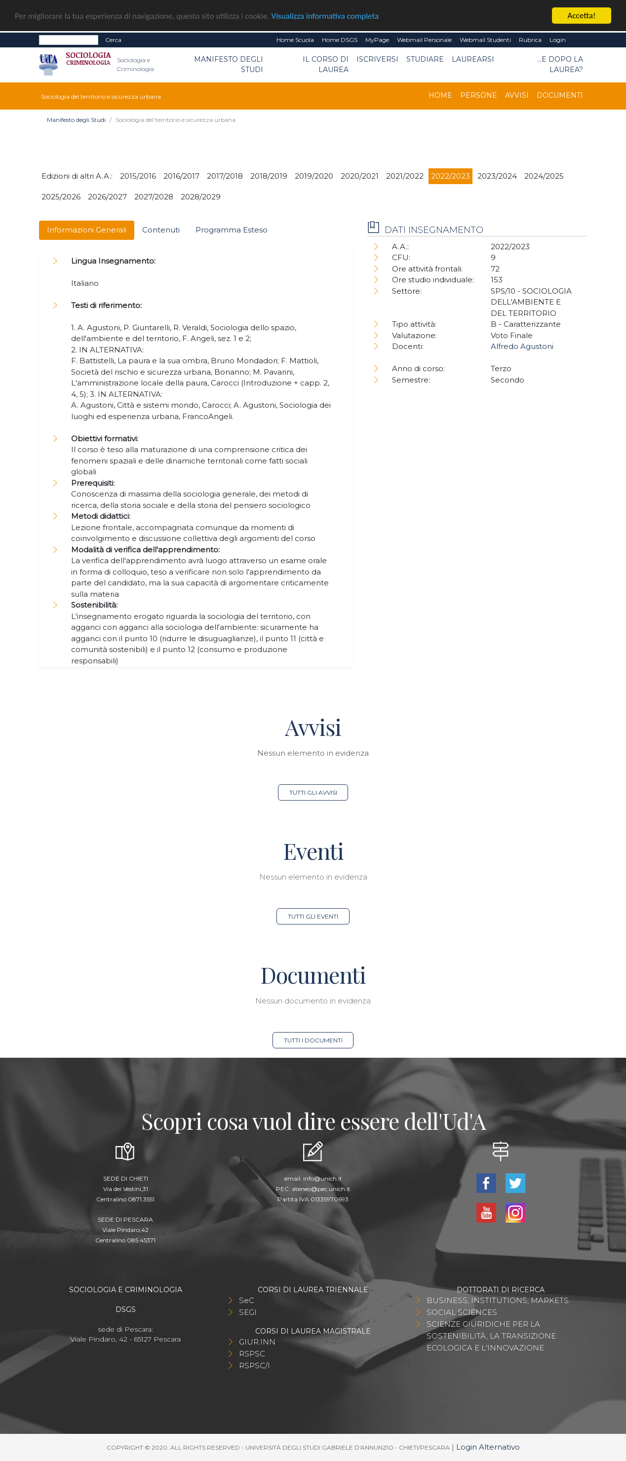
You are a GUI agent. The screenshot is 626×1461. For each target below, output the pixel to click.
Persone (478, 95)
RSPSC (252, 1353)
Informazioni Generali (86, 229)
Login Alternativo (488, 1447)
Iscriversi (377, 59)
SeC (246, 1300)
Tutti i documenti (313, 1040)
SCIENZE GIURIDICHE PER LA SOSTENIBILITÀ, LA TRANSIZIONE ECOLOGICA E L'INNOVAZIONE (491, 1335)
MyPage (377, 39)
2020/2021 (360, 176)
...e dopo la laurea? (560, 64)
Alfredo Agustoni (522, 346)
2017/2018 (225, 176)
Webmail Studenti (485, 39)
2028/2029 (201, 196)
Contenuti (161, 229)
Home (440, 95)
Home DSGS (339, 39)
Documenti (560, 95)
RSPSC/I (254, 1365)
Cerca (113, 39)
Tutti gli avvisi (313, 792)
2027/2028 (153, 196)
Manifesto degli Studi (228, 64)
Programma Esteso (232, 229)
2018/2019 (268, 176)
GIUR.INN (257, 1341)
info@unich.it (322, 1178)
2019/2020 (314, 176)
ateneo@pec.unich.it (321, 1188)
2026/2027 (107, 196)
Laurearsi (473, 59)
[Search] (68, 40)
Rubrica (530, 39)
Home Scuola (295, 39)
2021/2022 (405, 176)
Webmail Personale (424, 39)
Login (557, 39)
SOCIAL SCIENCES (462, 1312)
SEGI (248, 1312)
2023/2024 (497, 176)
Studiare (425, 59)
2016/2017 (181, 176)
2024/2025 (544, 176)
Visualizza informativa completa (325, 16)
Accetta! (582, 15)
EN (578, 40)
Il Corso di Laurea (326, 64)
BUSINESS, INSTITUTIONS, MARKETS (498, 1300)
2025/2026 (60, 196)
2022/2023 (450, 176)
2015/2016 (138, 176)
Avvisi (517, 95)
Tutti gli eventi (313, 916)
